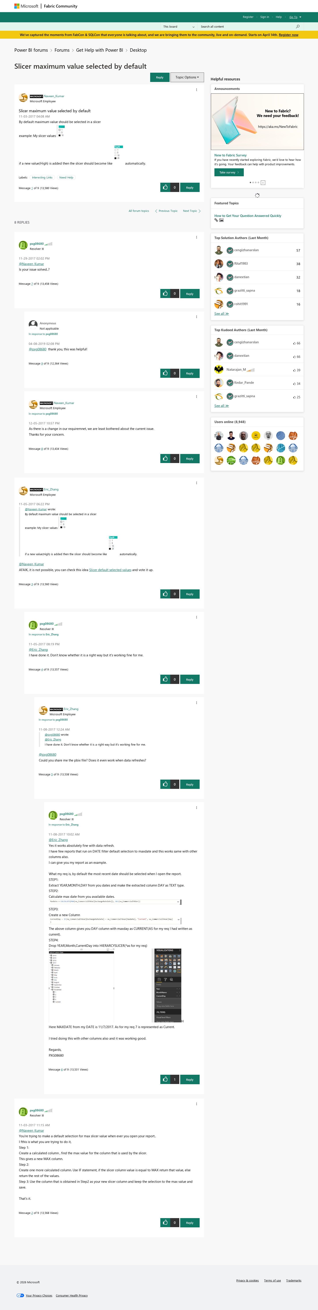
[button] (160, 77)
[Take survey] (229, 172)
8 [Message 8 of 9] (42, 448)
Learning (181, 6)
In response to (43, 334)
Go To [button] (293, 17)
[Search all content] (250, 26)
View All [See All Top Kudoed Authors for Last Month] (221, 405)
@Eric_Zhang (38, 649)
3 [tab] (256, 182)
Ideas (124, 6)
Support (200, 6)
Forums (87, 6)
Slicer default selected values (110, 570)
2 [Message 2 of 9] (32, 1213)
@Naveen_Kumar (31, 264)
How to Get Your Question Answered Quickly (247, 215)
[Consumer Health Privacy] (72, 1295)
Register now (288, 34)
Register (248, 17)
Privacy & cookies (247, 1280)
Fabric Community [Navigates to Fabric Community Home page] (60, 6)
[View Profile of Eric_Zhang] (51, 489)
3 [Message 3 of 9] (32, 584)
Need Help (66, 177)
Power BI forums (31, 50)
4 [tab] (258, 182)
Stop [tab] (263, 182)
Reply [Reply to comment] (189, 294)
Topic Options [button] (186, 77)
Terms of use (272, 1280)
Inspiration (107, 6)
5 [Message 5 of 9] (52, 774)
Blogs (164, 6)
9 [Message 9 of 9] (42, 363)
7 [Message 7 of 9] (32, 283)
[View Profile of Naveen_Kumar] (54, 96)
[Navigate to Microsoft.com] (26, 6)
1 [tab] (250, 182)
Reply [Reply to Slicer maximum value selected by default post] (189, 187)
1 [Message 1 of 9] (32, 188)
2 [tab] (253, 182)
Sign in (264, 17)
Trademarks (293, 1280)
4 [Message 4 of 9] (42, 669)
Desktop (138, 50)
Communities (144, 6)
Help (279, 17)
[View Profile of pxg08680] (37, 243)
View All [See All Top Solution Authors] (221, 313)
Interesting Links (42, 177)
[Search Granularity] (179, 26)
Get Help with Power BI (99, 50)
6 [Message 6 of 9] (62, 1069)
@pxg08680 (37, 349)
